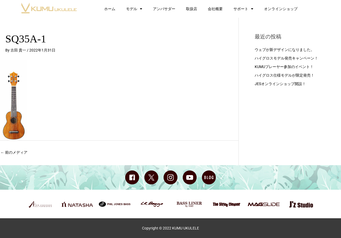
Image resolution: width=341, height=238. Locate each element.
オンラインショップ (281, 9)
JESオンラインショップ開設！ (280, 83)
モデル (134, 8)
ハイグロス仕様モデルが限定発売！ (284, 75)
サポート (243, 8)
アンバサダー (164, 9)
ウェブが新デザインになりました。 (284, 49)
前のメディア (14, 152)
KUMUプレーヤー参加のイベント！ (284, 66)
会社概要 (215, 9)
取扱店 (191, 9)
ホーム (109, 9)
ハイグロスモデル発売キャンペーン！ (286, 58)
